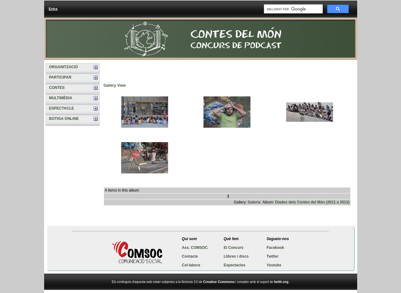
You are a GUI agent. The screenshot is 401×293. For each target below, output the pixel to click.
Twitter (272, 256)
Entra (53, 9)
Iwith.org (281, 282)
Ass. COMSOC (195, 247)
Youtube (273, 265)
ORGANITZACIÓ (63, 67)
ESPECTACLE (61, 108)
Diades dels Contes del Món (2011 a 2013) (312, 202)
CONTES (57, 87)
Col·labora (191, 265)
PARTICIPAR (60, 77)
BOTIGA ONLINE (64, 118)
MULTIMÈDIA (60, 98)
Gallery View (115, 85)
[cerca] (293, 9)
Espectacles (234, 265)
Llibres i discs (236, 256)
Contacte (190, 256)
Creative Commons (218, 282)
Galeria (254, 202)
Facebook (275, 247)
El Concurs (233, 247)
